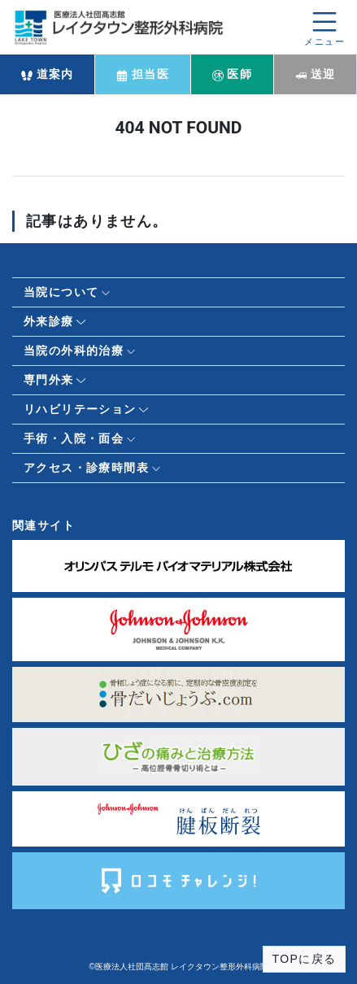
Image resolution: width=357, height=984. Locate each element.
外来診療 (49, 321)
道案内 (47, 74)
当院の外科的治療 (74, 350)
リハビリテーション (80, 409)
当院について (61, 291)
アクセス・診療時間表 (86, 467)
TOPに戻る (304, 958)
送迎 (315, 74)
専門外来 (49, 379)
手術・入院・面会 (74, 438)
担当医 (142, 74)
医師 (232, 74)
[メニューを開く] (324, 27)
